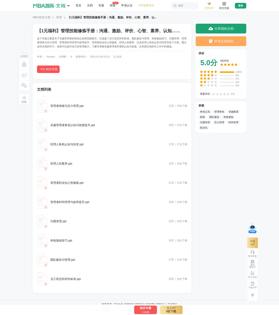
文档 (90, 5)
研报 (112, 5)
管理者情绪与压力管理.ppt (67, 105)
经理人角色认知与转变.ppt (67, 144)
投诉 (117, 56)
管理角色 (219, 111)
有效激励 (228, 117)
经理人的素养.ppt (61, 163)
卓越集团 (233, 111)
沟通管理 (205, 122)
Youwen (50, 56)
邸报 (202, 117)
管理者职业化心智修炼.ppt (67, 182)
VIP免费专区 (146, 5)
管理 (59, 17)
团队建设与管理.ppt (62, 259)
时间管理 (233, 122)
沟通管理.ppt (58, 221)
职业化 (203, 127)
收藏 (24, 101)
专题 (101, 5)
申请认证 (127, 5)
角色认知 (205, 111)
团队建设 (214, 117)
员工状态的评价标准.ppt (65, 278)
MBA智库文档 (41, 17)
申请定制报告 (221, 41)
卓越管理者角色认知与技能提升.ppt (72, 125)
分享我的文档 (221, 28)
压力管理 (219, 122)
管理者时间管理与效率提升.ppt (69, 202)
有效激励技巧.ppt (61, 240)
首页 (78, 5)
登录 (240, 5)
